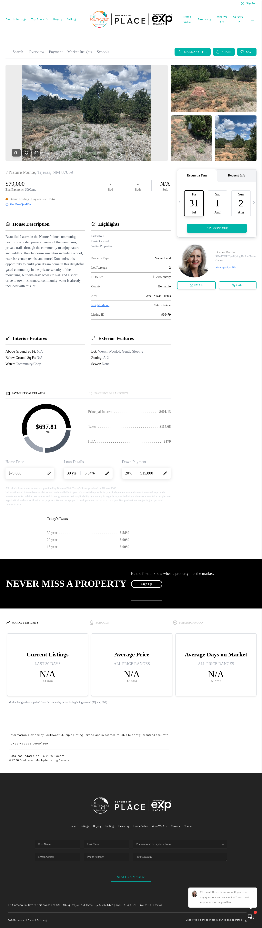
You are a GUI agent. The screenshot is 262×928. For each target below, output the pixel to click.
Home (72, 819)
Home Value (140, 819)
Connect (189, 819)
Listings (84, 819)
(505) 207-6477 (104, 898)
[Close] (253, 891)
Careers (175, 819)
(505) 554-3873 (126, 898)
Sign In (248, 3)
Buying (57, 18)
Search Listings (16, 18)
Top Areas (39, 18)
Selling (71, 18)
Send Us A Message (131, 870)
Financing (202, 18)
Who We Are (159, 819)
